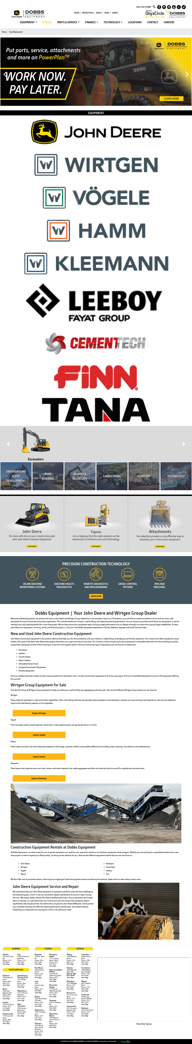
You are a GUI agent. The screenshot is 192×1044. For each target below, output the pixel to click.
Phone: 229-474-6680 (85, 1013)
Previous (5, 74)
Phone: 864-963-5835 (7, 1021)
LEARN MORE (96, 596)
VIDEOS (115, 12)
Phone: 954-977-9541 (53, 963)
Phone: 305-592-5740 (39, 1003)
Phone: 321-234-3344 (39, 1017)
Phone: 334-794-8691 (7, 961)
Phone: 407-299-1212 (39, 1032)
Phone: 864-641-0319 (21, 984)
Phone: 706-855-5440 (85, 974)
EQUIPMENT (27, 22)
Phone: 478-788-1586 (85, 988)
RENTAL (47, 22)
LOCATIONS (135, 22)
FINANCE (90, 22)
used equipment (16, 32)
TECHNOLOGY (112, 22)
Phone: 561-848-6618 (53, 1024)
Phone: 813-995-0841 (39, 990)
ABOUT (99, 12)
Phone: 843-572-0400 (7, 1007)
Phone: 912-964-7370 (85, 1001)
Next (187, 74)
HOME (76, 12)
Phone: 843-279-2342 (7, 996)
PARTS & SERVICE (67, 22)
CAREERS (169, 22)
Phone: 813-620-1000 (53, 978)
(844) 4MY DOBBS (143, 7)
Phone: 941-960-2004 (53, 1007)
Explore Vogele (39, 735)
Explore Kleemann (39, 778)
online (50, 909)
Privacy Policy (103, 1041)
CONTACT (152, 22)
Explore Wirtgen (39, 713)
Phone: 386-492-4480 (39, 961)
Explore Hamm (39, 756)
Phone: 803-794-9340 (21, 1013)
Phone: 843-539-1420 (21, 997)
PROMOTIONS (87, 12)
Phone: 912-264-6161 (71, 999)
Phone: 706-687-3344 (85, 961)
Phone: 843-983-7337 (7, 982)
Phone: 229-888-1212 (71, 961)
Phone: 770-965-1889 (71, 986)
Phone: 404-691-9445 (72, 974)
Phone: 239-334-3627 (39, 974)
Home (4, 32)
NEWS (106, 12)
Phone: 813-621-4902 (53, 994)
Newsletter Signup (144, 1024)
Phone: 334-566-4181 (21, 961)
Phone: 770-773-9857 (71, 1013)
